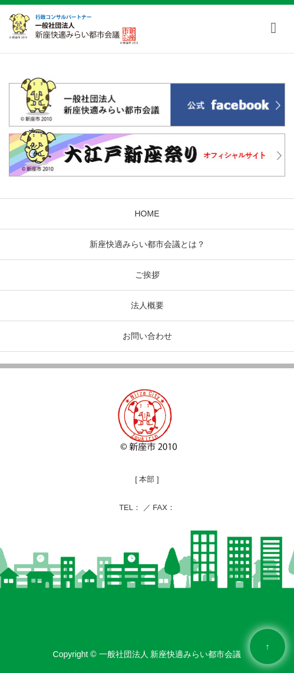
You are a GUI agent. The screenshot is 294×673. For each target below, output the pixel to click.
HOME (147, 213)
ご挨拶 (147, 274)
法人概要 (147, 305)
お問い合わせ (147, 336)
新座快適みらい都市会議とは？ (147, 244)
